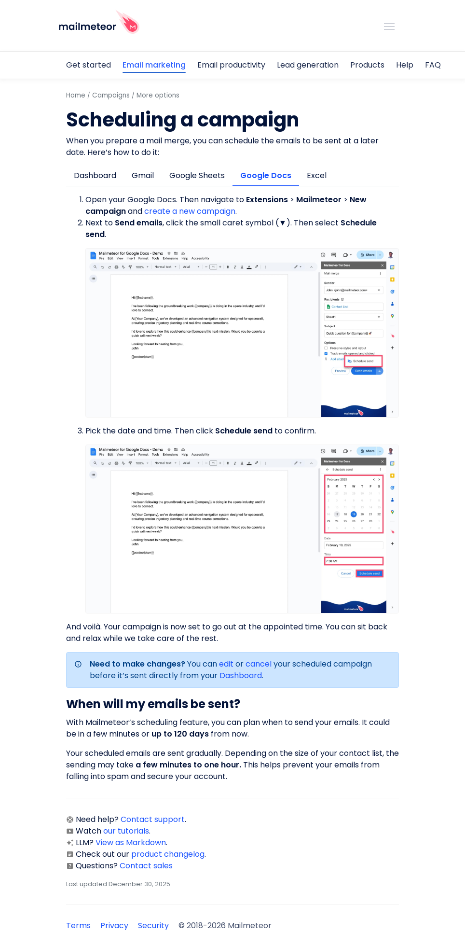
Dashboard (240, 675)
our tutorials (126, 830)
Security (153, 925)
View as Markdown (131, 842)
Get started (88, 64)
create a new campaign (189, 211)
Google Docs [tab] (265, 175)
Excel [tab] (317, 175)
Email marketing (154, 64)
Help (404, 64)
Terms (78, 925)
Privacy (114, 925)
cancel (259, 663)
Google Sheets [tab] (197, 175)
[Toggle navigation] (389, 25)
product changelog (168, 854)
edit (226, 663)
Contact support (153, 819)
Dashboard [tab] (95, 175)
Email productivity (231, 64)
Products (367, 64)
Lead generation (308, 64)
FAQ (433, 64)
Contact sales (146, 865)
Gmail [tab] (143, 175)
